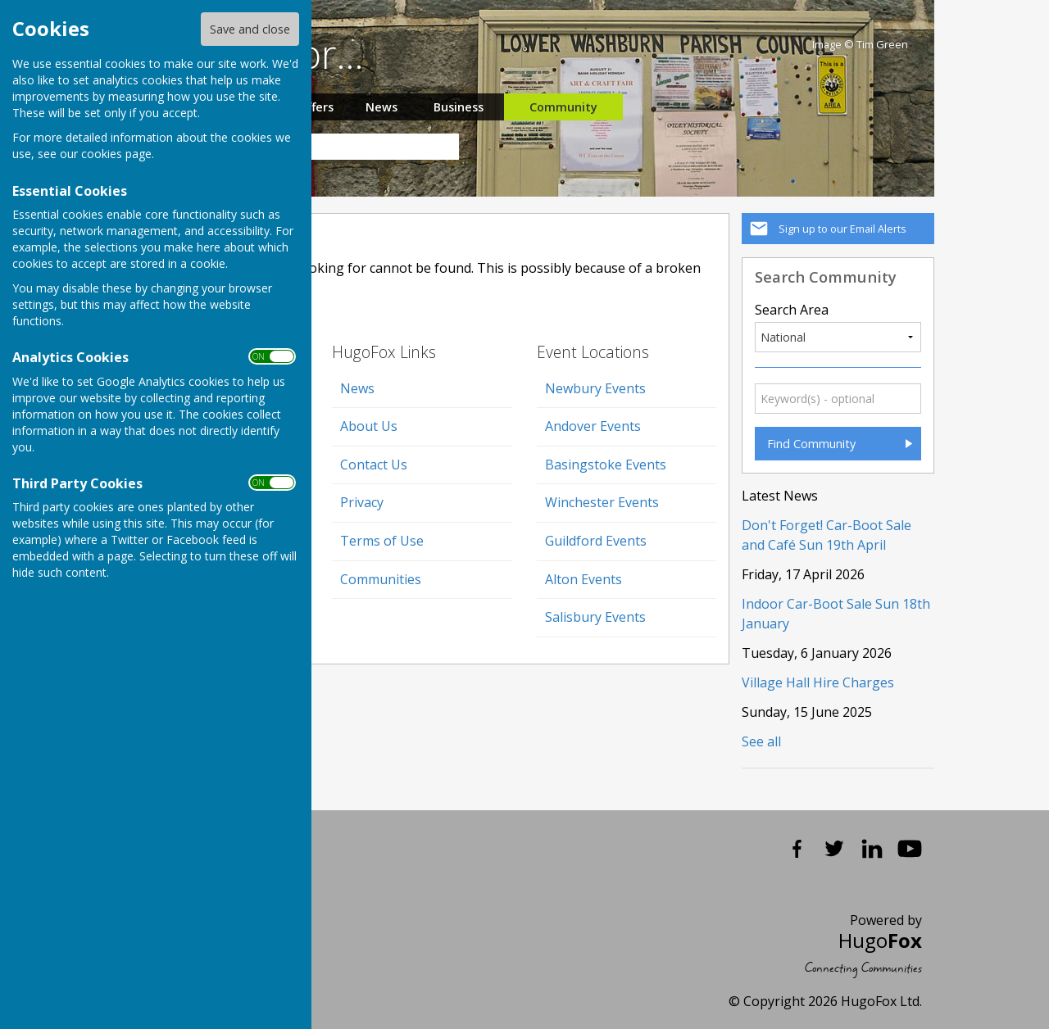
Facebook (796, 848)
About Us (368, 426)
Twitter (834, 848)
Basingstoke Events (605, 465)
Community (563, 107)
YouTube (909, 848)
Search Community (826, 276)
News (381, 107)
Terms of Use (382, 541)
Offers (315, 107)
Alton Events (583, 579)
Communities (380, 579)
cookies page (116, 153)
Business (459, 107)
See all (761, 741)
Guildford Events (596, 541)
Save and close (250, 29)
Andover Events (593, 426)
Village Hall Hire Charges (818, 682)
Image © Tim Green (860, 44)
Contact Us (373, 465)
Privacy (362, 502)
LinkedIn (872, 848)
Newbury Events (595, 388)
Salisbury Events (595, 617)
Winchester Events (602, 502)
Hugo (880, 940)
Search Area (792, 309)
